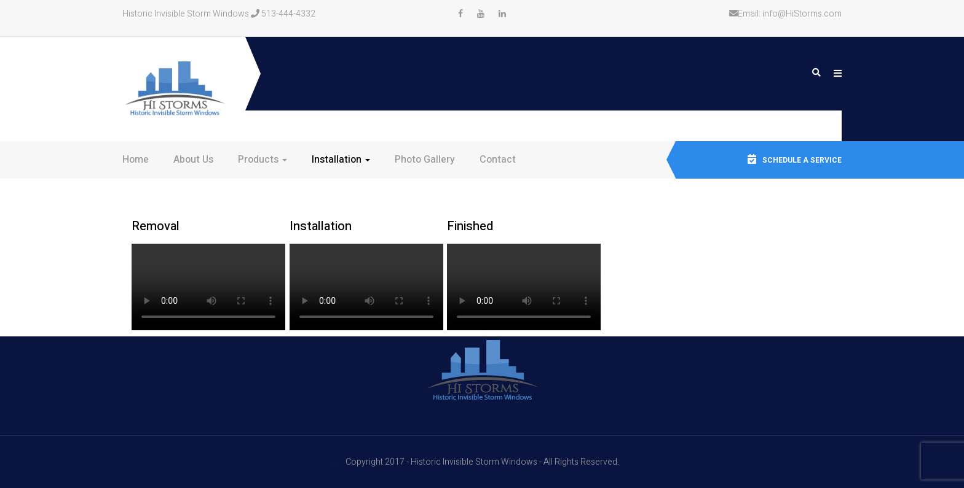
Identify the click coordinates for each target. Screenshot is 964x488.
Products (262, 159)
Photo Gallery (425, 159)
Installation (341, 159)
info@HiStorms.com (802, 13)
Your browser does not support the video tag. (208, 287)
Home (135, 159)
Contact (498, 159)
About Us (193, 159)
